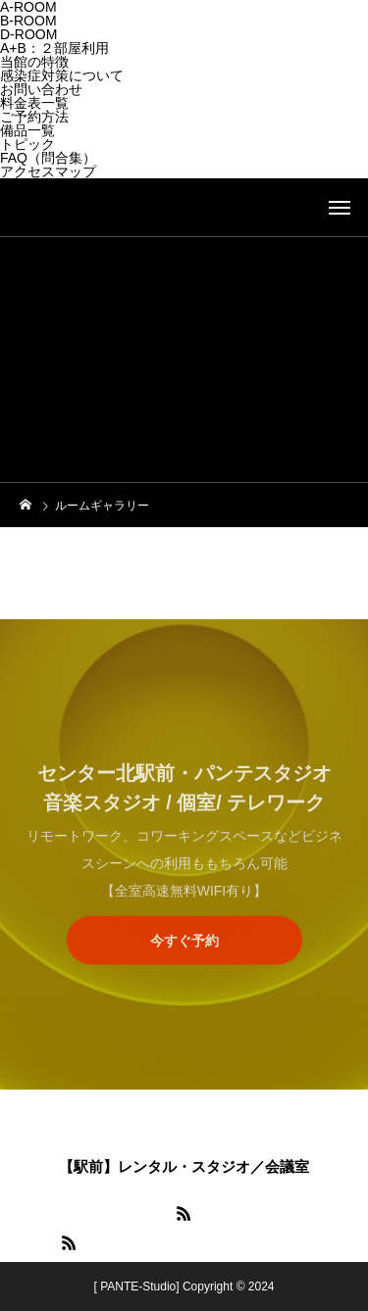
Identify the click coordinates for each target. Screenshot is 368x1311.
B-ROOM (28, 20)
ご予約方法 (34, 116)
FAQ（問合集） (48, 158)
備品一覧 (27, 130)
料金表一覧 (34, 103)
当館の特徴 (34, 62)
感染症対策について (62, 75)
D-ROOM (28, 34)
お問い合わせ (41, 89)
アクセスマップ (48, 171)
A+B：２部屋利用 (54, 48)
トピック (27, 144)
